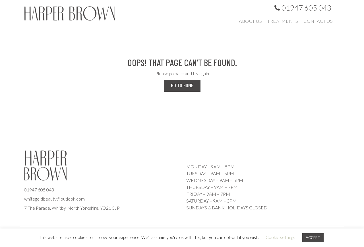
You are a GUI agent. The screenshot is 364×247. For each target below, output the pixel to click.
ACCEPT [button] (313, 237)
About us (250, 21)
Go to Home (182, 85)
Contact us (318, 21)
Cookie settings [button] (280, 237)
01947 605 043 (302, 7)
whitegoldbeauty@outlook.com (54, 198)
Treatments (282, 21)
